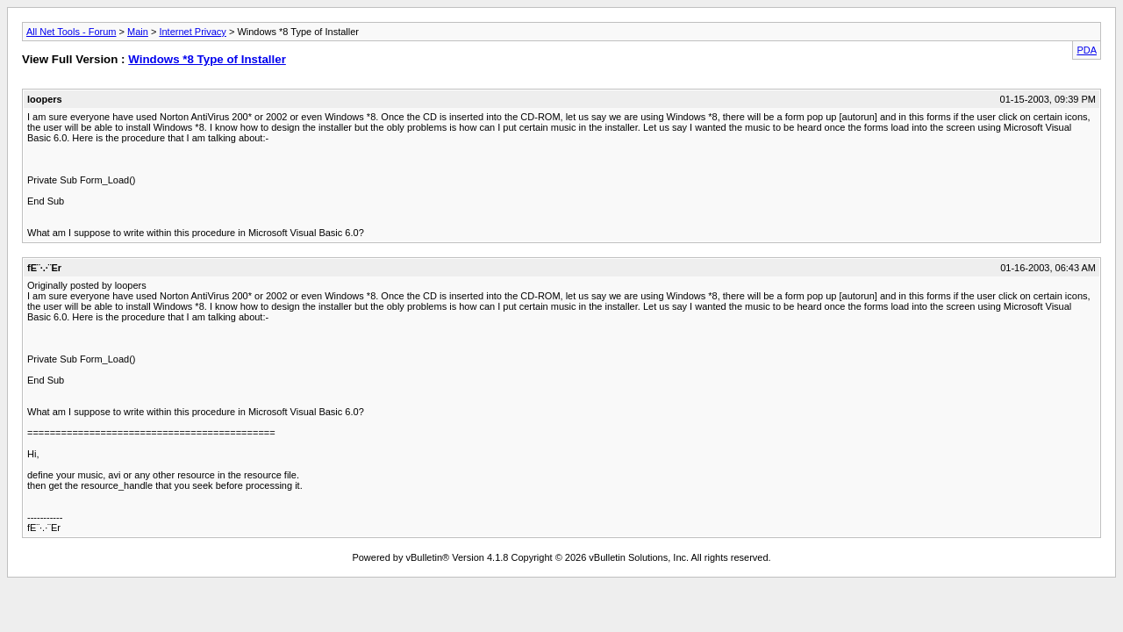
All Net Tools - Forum (71, 31)
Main (137, 31)
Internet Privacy (192, 31)
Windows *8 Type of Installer (207, 59)
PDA (1087, 50)
